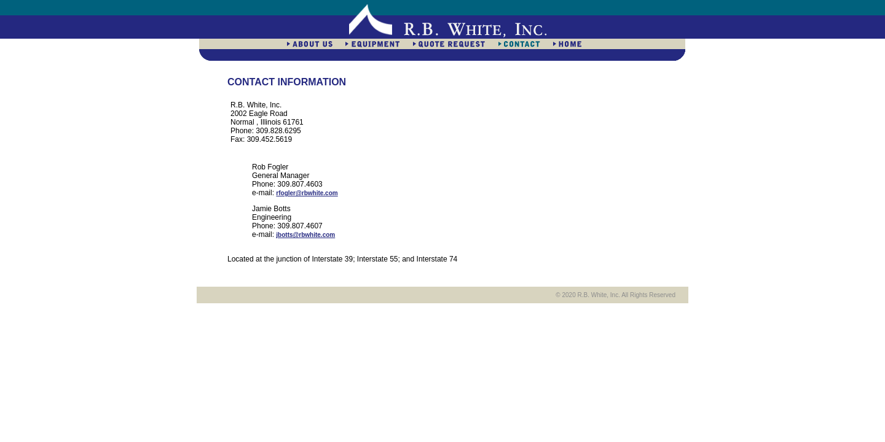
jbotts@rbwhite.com (305, 234)
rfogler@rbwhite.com (306, 193)
